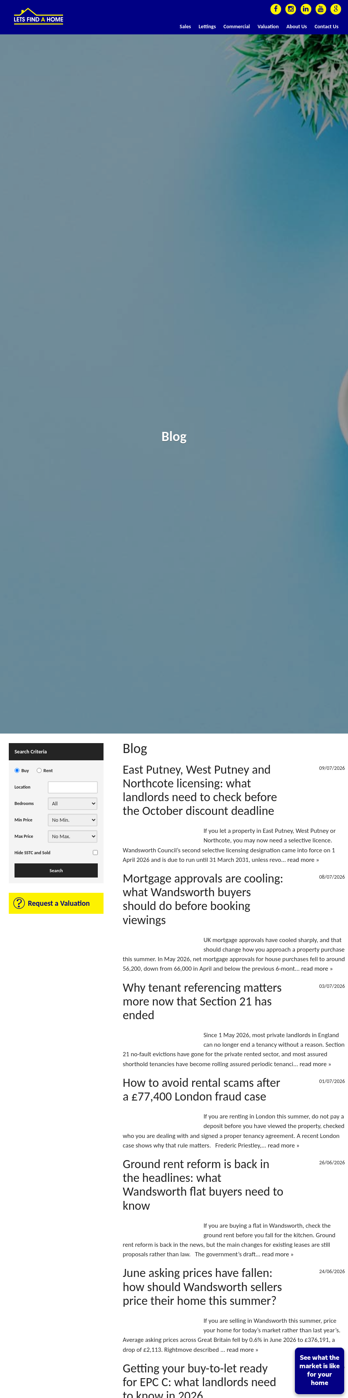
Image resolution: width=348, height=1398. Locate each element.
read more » (303, 860)
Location (23, 787)
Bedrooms (24, 803)
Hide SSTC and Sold (32, 852)
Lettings (207, 26)
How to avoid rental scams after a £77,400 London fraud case (201, 1089)
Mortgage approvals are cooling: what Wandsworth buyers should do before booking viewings (203, 899)
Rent (48, 770)
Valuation (267, 26)
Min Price (23, 820)
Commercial (236, 26)
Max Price (24, 836)
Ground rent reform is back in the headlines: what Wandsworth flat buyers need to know (203, 1184)
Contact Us (326, 26)
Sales (185, 26)
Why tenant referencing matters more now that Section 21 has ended (202, 1001)
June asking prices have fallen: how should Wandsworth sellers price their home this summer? (202, 1286)
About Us (296, 26)
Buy (25, 770)
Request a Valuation (59, 903)
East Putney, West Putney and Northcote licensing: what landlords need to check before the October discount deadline (200, 790)
